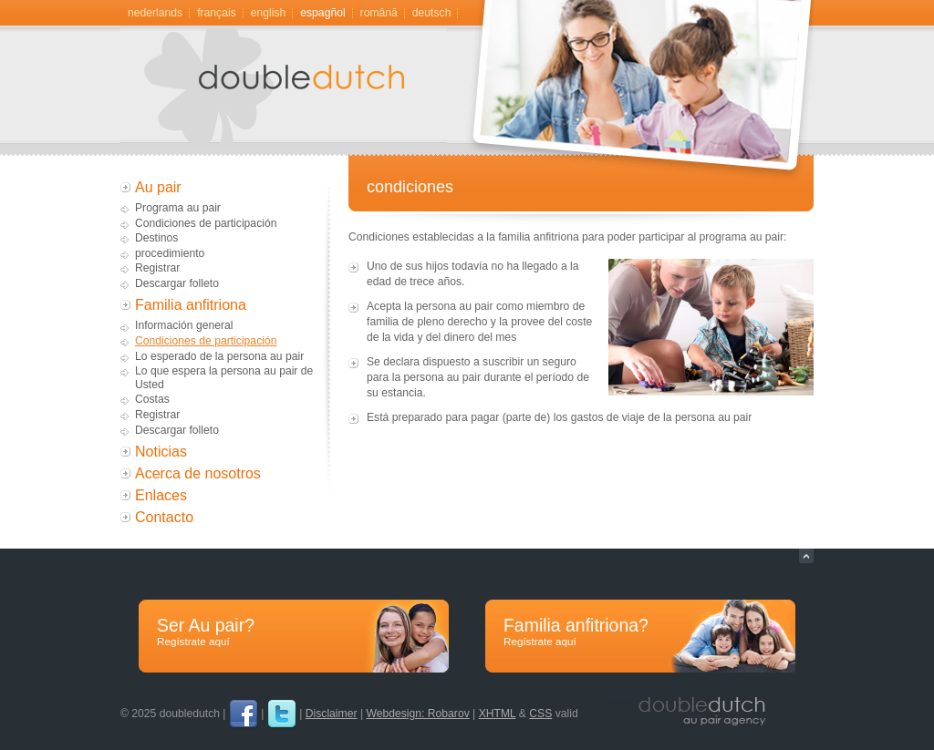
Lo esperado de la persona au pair (219, 356)
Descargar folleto (177, 283)
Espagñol (322, 12)
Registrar (157, 268)
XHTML (497, 713)
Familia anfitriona (190, 305)
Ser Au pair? (294, 632)
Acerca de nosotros (198, 473)
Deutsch (431, 12)
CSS (540, 713)
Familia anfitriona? (640, 632)
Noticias (161, 451)
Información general (184, 325)
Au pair (158, 187)
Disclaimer (332, 713)
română (379, 12)
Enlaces (161, 495)
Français (216, 12)
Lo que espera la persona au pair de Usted (224, 378)
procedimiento (169, 253)
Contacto (164, 517)
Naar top (806, 556)
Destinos (156, 237)
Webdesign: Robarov (417, 713)
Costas (152, 399)
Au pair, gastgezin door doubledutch (307, 92)
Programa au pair (178, 207)
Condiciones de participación (205, 223)
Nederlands (155, 12)
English (268, 12)
